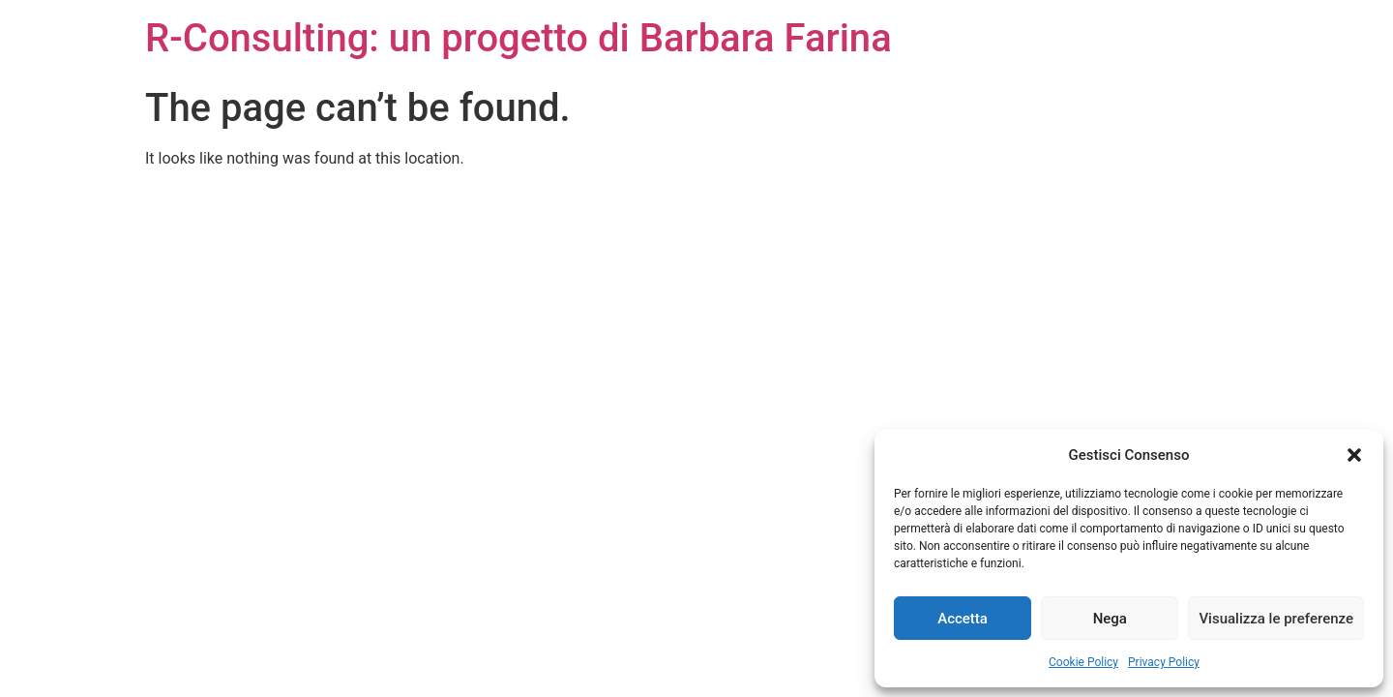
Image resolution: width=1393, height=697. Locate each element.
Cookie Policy (1083, 662)
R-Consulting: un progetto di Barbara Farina (518, 38)
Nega (1110, 618)
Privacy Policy (1164, 662)
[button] (1354, 455)
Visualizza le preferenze (1276, 618)
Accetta (962, 618)
